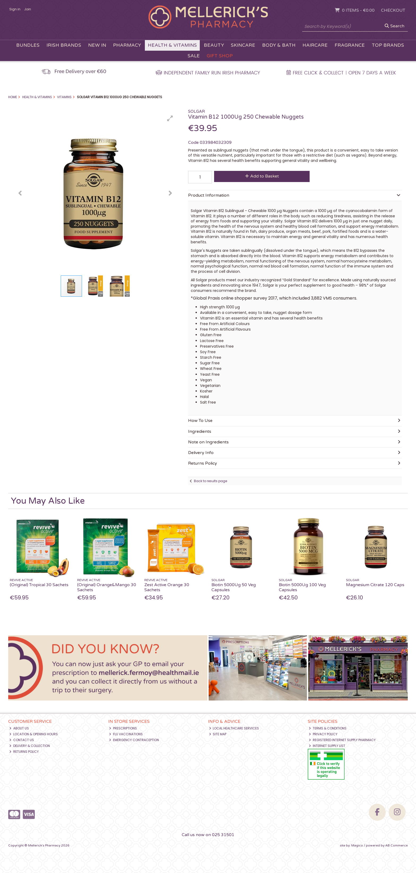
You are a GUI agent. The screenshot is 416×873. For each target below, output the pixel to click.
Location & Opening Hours (33, 734)
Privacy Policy (323, 734)
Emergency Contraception (134, 740)
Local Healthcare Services (234, 728)
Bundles (28, 45)
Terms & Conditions (327, 728)
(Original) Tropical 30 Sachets (39, 584)
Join (27, 9)
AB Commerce (396, 845)
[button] (170, 118)
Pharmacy (127, 45)
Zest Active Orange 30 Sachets (166, 587)
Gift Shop (220, 56)
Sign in (14, 9)
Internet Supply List (327, 746)
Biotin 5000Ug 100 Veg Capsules (302, 587)
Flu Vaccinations (126, 734)
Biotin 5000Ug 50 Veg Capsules (233, 587)
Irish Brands (63, 45)
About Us (19, 728)
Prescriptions (123, 728)
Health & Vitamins (172, 45)
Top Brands (388, 45)
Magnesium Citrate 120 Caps (375, 584)
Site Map (218, 734)
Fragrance (350, 45)
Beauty (214, 45)
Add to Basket (262, 176)
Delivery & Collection (29, 746)
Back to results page (210, 481)
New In (97, 45)
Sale (194, 56)
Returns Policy (24, 751)
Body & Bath (279, 45)
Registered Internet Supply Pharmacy (342, 740)
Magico (357, 845)
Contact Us (21, 740)
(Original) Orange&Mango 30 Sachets (106, 587)
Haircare (315, 45)
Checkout (393, 10)
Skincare (243, 45)
